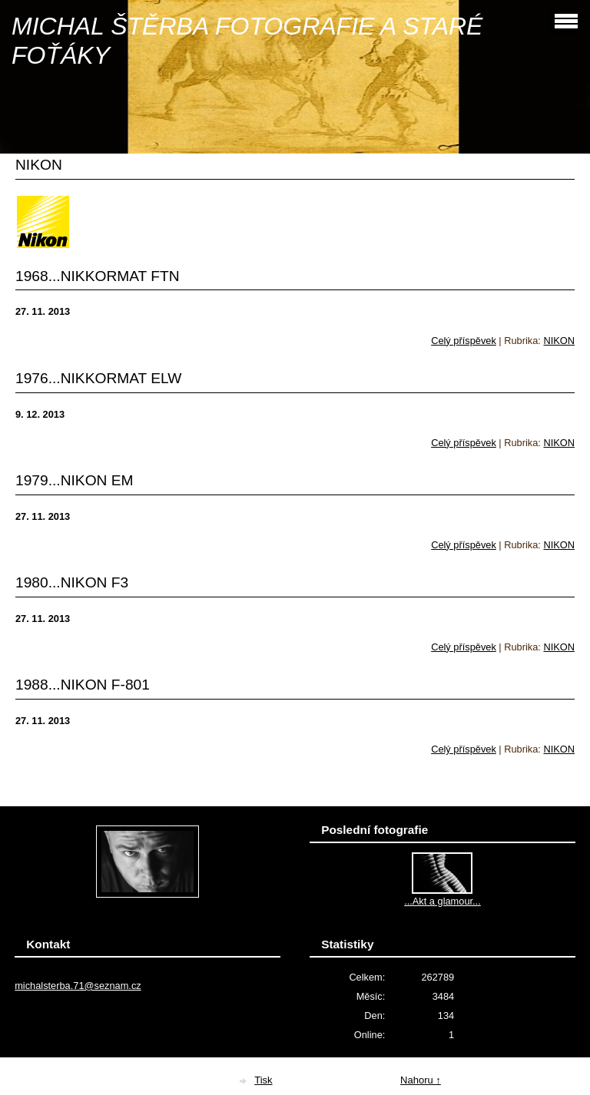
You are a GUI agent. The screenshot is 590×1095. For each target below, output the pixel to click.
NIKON (559, 340)
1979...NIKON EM (74, 480)
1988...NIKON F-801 (82, 685)
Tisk (263, 1080)
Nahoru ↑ (420, 1080)
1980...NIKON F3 (71, 582)
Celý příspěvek (463, 340)
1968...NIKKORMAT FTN (97, 276)
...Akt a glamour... (442, 901)
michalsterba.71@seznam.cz (78, 985)
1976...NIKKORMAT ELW (98, 378)
